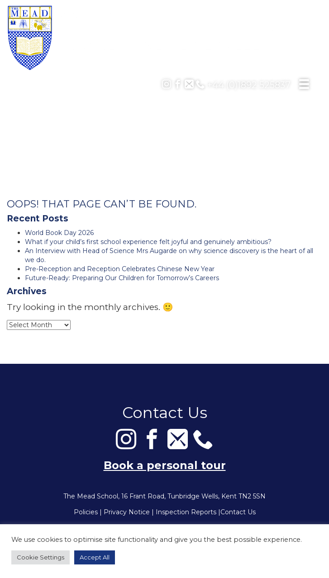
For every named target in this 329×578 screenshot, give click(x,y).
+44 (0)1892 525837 (243, 85)
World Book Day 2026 (59, 233)
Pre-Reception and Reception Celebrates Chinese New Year (120, 269)
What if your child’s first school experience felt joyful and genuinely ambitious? (148, 242)
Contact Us (238, 512)
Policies (86, 512)
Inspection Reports (186, 512)
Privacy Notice (127, 512)
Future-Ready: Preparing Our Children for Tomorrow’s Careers (122, 278)
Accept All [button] (95, 557)
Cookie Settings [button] (40, 557)
